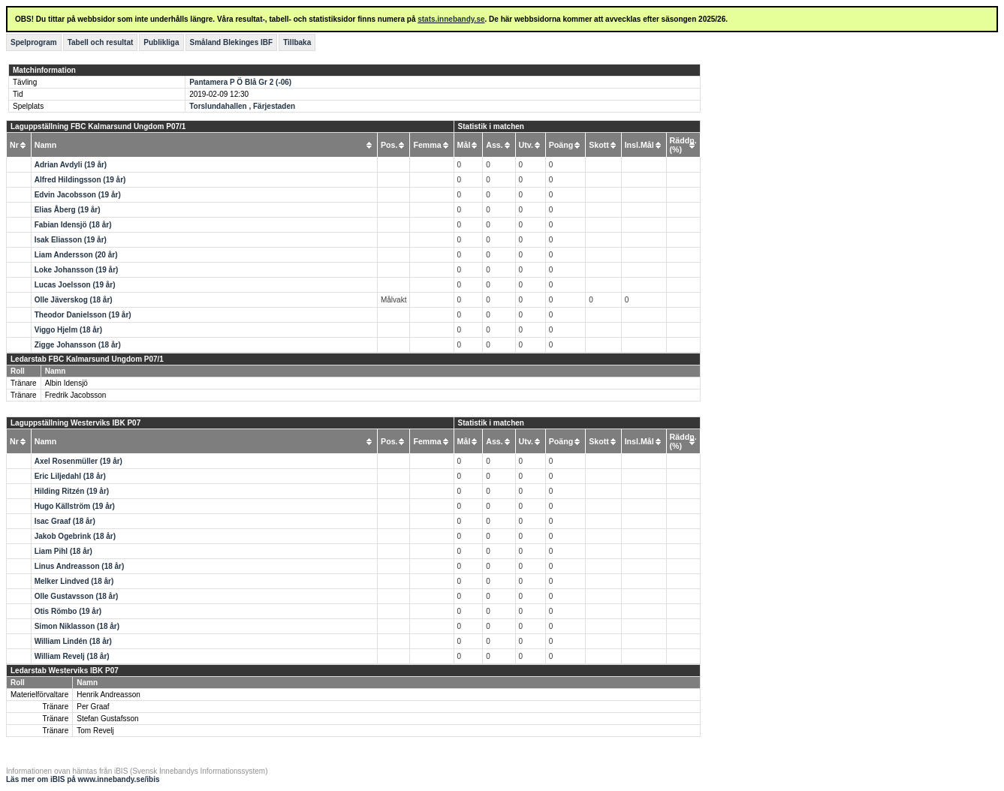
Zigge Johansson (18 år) (78, 345)
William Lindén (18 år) (73, 641)
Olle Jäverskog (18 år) (74, 300)
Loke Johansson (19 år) (77, 270)
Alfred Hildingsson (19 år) (80, 180)
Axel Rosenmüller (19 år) (78, 461)
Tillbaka (297, 42)
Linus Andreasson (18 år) (80, 566)
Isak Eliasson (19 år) (71, 240)
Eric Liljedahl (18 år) (70, 476)
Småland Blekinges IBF (231, 42)
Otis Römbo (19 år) (68, 611)
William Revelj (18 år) (72, 656)
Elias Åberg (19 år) (68, 210)
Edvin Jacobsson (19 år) (78, 195)
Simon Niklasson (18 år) (77, 626)
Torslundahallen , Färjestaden (242, 106)
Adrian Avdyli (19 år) (71, 165)
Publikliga (161, 42)
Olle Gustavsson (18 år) (77, 596)
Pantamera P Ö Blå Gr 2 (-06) (240, 82)
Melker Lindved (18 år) (74, 581)
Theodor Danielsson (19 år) (83, 315)
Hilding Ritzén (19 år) (72, 491)
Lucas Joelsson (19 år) (75, 285)
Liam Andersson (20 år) (76, 255)
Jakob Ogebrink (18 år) (75, 536)
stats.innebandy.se (451, 19)
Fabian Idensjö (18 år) (73, 225)
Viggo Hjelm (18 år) (68, 330)
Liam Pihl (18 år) (63, 551)
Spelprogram (34, 42)
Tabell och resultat (101, 42)
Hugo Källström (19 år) (75, 506)
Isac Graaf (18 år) (65, 521)
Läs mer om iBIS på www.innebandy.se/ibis (83, 779)
